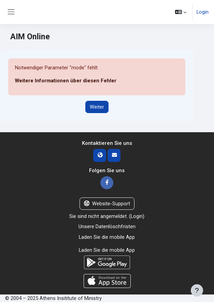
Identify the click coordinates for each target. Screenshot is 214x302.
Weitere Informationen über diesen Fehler (65, 81)
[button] (181, 12)
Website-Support (107, 204)
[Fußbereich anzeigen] (197, 290)
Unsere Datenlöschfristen (107, 226)
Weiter (97, 107)
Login (203, 12)
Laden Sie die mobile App (107, 237)
